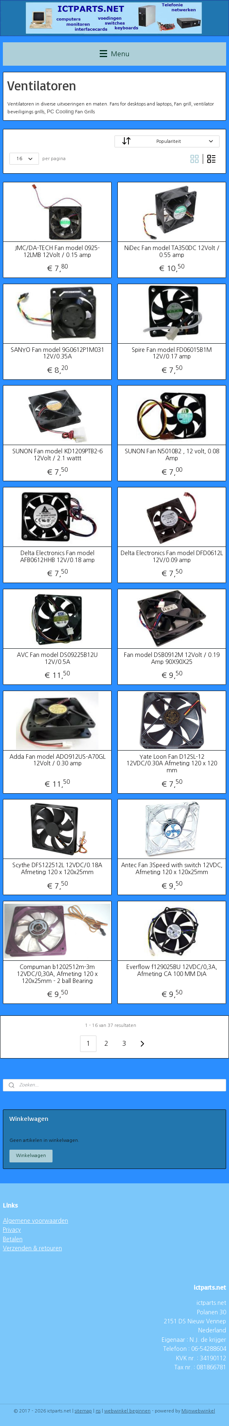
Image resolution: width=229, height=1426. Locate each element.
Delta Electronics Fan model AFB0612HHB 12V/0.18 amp (57, 556)
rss (98, 1411)
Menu (114, 54)
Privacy (12, 1230)
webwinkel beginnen (127, 1411)
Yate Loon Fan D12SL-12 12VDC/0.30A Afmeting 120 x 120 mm (171, 763)
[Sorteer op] (167, 141)
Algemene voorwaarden (35, 1221)
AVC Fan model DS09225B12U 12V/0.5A (57, 658)
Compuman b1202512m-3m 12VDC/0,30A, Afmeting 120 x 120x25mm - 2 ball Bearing (57, 974)
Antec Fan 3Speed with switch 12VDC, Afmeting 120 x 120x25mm (171, 868)
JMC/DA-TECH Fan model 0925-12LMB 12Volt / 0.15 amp (57, 251)
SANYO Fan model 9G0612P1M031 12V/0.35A (57, 353)
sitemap (83, 1411)
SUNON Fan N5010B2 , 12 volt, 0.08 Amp (172, 454)
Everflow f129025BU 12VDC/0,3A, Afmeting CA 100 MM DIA (171, 970)
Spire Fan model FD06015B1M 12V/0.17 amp (172, 353)
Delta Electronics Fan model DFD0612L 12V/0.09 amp (172, 556)
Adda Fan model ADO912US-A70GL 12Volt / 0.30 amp (57, 759)
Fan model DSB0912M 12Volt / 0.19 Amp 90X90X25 (172, 658)
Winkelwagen (31, 1155)
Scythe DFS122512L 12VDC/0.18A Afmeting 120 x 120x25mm (57, 868)
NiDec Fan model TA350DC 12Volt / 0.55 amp (172, 251)
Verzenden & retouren (32, 1248)
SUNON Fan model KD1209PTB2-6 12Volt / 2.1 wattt (57, 454)
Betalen (13, 1239)
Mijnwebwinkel (198, 1411)
